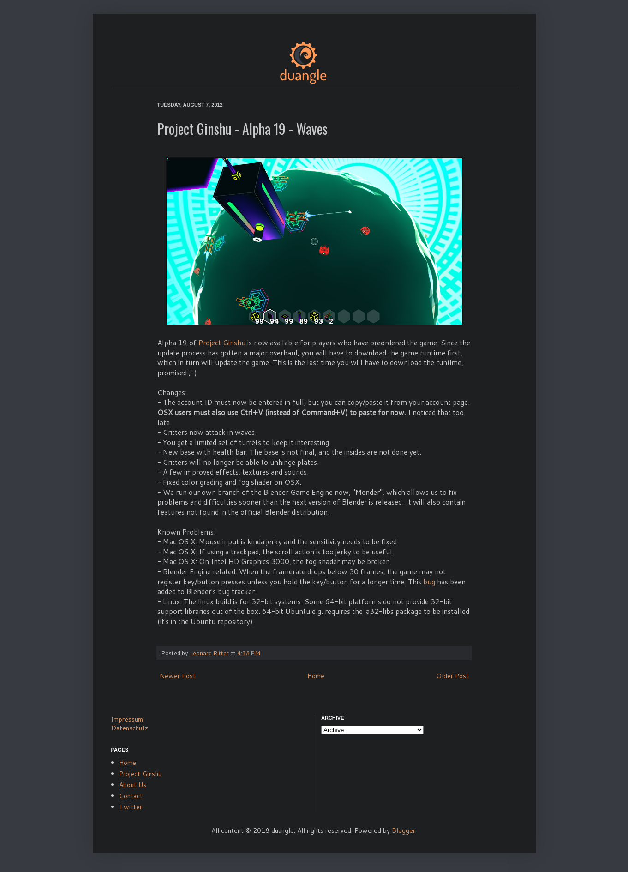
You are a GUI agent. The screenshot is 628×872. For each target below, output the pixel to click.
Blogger (403, 830)
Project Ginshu (221, 342)
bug (429, 582)
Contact (131, 795)
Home (315, 675)
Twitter (130, 807)
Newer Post (178, 675)
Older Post (452, 675)
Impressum (127, 719)
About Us (132, 784)
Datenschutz (129, 728)
